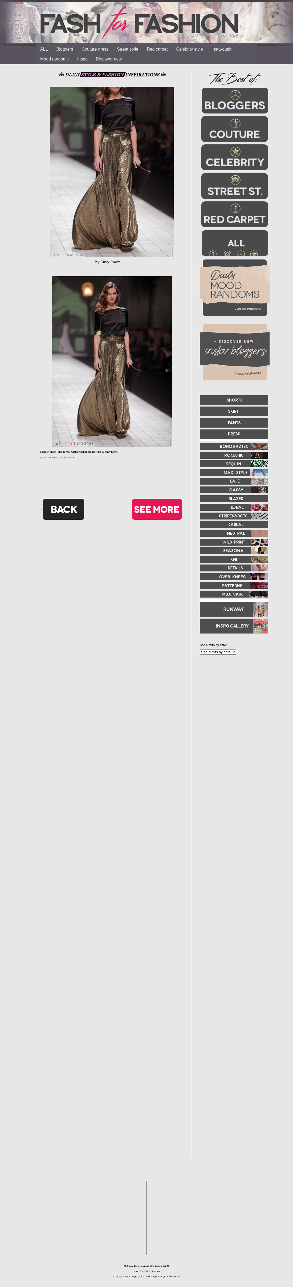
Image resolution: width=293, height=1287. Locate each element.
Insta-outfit (221, 49)
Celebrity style (189, 49)
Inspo (82, 59)
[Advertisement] (232, 716)
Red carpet (157, 49)
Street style (127, 49)
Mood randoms (54, 59)
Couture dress (95, 49)
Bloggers (64, 49)
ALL (44, 49)
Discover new (109, 59)
